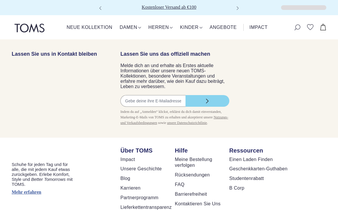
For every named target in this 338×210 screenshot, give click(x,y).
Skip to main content (21, 4)
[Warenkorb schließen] (7, 16)
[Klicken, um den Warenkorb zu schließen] (4, 12)
